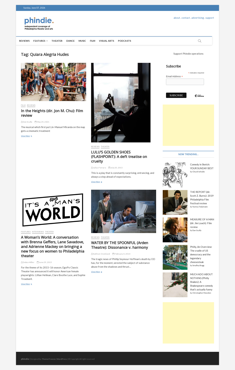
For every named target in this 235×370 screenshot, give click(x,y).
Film (96, 40)
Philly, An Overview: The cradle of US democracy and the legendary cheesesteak (201, 254)
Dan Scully (26, 122)
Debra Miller (27, 262)
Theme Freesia (48, 359)
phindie (25, 358)
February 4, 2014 (121, 254)
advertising (197, 17)
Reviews (28, 40)
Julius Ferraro (98, 167)
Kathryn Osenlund (100, 254)
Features (43, 40)
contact (186, 17)
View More (26, 136)
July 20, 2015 (115, 167)
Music (86, 40)
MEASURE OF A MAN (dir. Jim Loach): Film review (202, 223)
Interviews (38, 231)
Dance (74, 40)
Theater (60, 40)
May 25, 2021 (42, 122)
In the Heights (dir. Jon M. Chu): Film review (52, 113)
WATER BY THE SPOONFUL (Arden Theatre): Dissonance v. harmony (119, 245)
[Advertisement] (188, 125)
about (177, 17)
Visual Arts (110, 40)
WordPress (62, 359)
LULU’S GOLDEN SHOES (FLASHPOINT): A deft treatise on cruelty (119, 157)
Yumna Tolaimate (200, 206)
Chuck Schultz (198, 171)
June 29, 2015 (44, 262)
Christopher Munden (201, 293)
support (209, 17)
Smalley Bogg (198, 265)
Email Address (174, 76)
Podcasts (128, 40)
